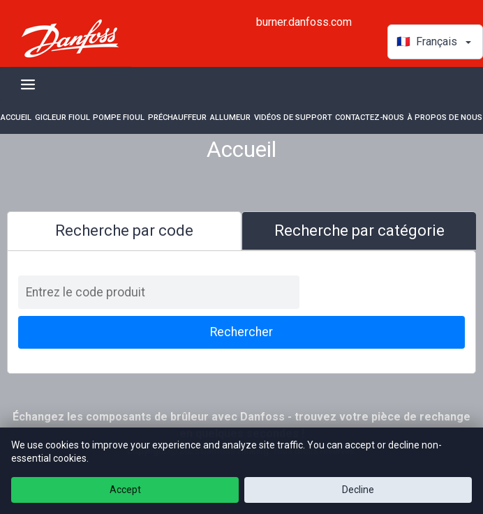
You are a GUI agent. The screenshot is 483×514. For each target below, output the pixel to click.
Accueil (16, 117)
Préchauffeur (177, 117)
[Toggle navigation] (27, 84)
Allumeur (230, 117)
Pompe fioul (118, 117)
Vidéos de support (293, 117)
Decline (358, 489)
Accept (125, 489)
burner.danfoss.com (304, 22)
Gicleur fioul (62, 117)
